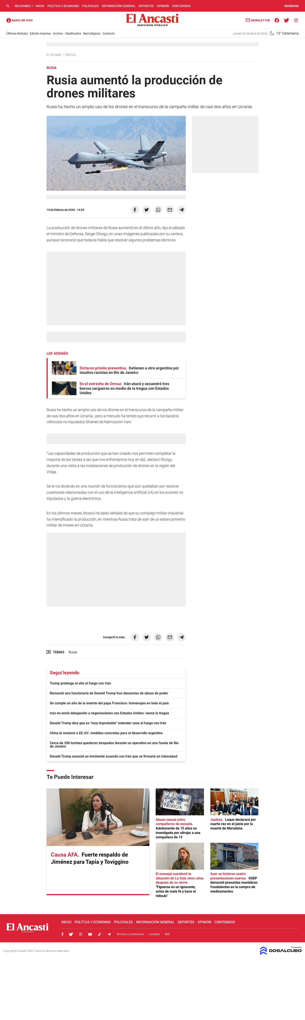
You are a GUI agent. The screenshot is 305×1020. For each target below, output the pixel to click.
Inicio (40, 6)
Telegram (109, 934)
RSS (167, 934)
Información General (119, 6)
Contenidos (181, 6)
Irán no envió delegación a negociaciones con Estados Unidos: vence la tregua (109, 713)
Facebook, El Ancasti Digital (62, 934)
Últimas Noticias (17, 33)
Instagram (80, 934)
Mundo (71, 55)
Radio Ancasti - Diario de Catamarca (19, 20)
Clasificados (73, 33)
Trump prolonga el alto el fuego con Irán (80, 683)
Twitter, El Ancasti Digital (71, 934)
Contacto (109, 33)
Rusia (73, 652)
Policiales (90, 6)
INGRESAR (291, 5)
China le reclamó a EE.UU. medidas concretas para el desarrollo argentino (106, 733)
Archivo (58, 33)
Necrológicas (91, 33)
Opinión (163, 6)
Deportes (146, 6)
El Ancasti (54, 55)
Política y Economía (63, 6)
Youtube (90, 934)
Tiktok (99, 934)
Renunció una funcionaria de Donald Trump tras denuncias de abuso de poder (109, 693)
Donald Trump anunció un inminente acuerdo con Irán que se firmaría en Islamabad (113, 756)
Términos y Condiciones (130, 934)
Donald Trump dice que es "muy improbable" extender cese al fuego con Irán (108, 723)
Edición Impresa (40, 33)
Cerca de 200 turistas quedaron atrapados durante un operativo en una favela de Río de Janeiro (114, 744)
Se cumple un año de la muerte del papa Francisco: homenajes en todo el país (109, 703)
